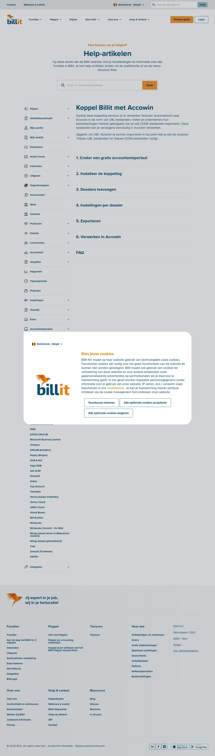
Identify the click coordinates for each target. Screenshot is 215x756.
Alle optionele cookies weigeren (108, 413)
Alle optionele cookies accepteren (145, 403)
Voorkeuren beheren (101, 403)
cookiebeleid (115, 388)
